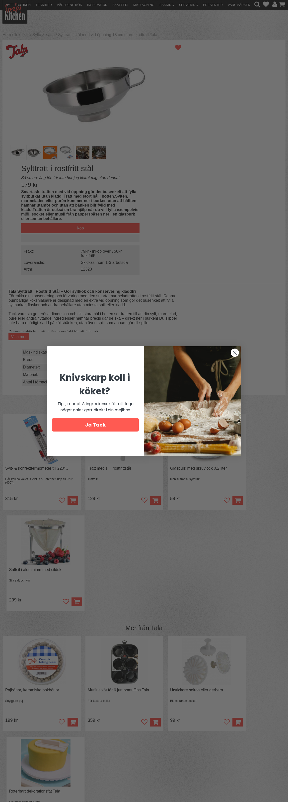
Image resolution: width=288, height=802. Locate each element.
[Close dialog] (234, 352)
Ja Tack (95, 424)
